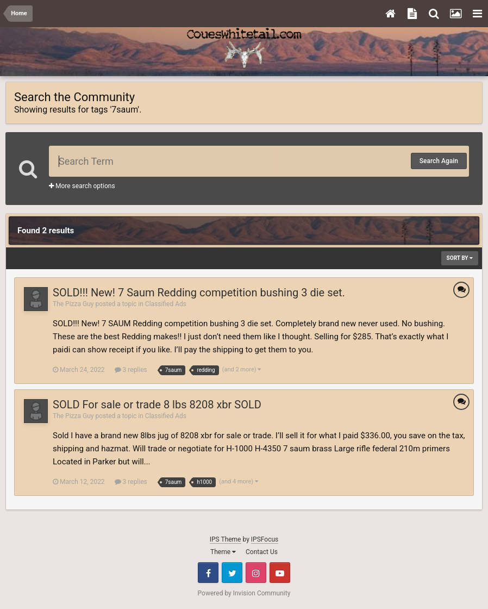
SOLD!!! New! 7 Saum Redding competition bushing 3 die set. (199, 292)
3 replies (131, 370)
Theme (223, 552)
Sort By (460, 258)
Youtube (280, 572)
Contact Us (262, 552)
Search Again (439, 161)
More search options (82, 186)
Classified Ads (165, 304)
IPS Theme (225, 539)
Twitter (232, 572)
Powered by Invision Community (244, 593)
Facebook (208, 572)
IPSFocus (264, 539)
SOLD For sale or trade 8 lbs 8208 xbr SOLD (157, 404)
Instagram (256, 572)
